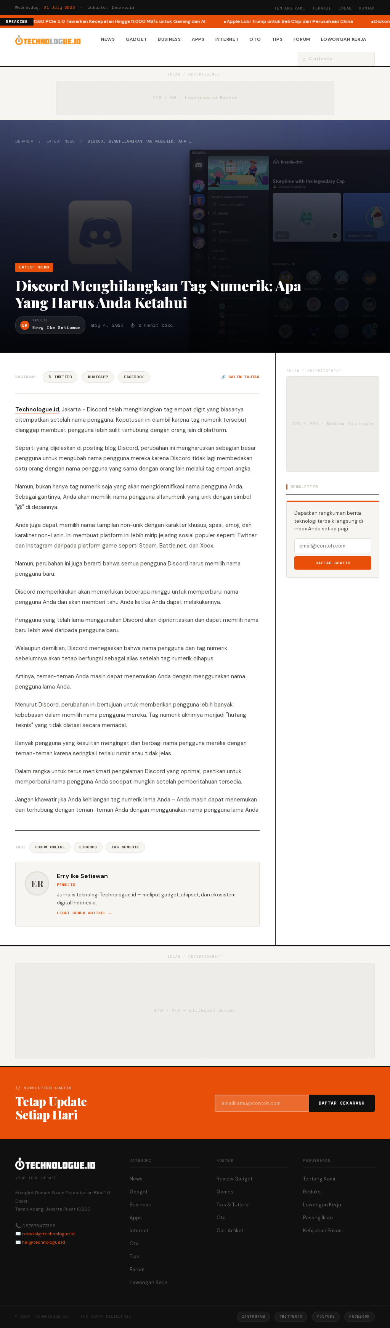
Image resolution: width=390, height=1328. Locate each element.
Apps (198, 39)
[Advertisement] (195, 203)
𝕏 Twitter (60, 377)
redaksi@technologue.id (48, 1234)
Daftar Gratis (333, 563)
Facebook (134, 377)
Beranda (24, 141)
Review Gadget (234, 1178)
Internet (227, 39)
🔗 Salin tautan (240, 377)
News (108, 39)
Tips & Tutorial (233, 1204)
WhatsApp (98, 377)
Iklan (345, 8)
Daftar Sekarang (342, 1103)
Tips (277, 39)
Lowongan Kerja (343, 39)
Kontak (367, 8)
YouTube (326, 1316)
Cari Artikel (230, 1230)
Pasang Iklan (318, 1217)
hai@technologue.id (43, 1242)
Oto (255, 39)
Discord (88, 847)
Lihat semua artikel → (84, 913)
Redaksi (322, 8)
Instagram (253, 1316)
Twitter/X (290, 1316)
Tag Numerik (125, 847)
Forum (302, 39)
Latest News (61, 141)
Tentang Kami (289, 8)
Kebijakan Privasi (323, 1230)
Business (169, 39)
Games (225, 1191)
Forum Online (50, 847)
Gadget (136, 39)
